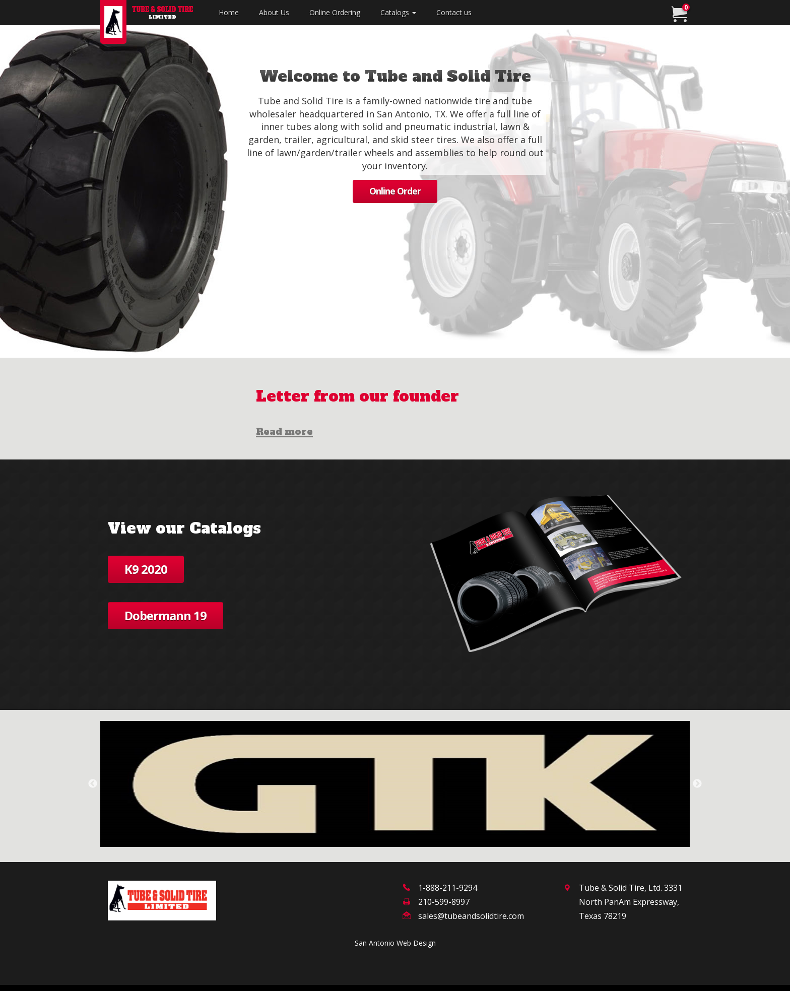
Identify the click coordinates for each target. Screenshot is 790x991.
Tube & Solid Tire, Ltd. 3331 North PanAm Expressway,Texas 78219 (630, 901)
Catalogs (398, 12)
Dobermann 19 (165, 615)
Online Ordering (334, 12)
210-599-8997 (444, 901)
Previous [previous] (93, 784)
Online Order (395, 191)
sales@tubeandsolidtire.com (471, 915)
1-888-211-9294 (447, 887)
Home (234, 12)
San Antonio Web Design (395, 943)
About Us (274, 12)
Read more (284, 432)
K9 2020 (145, 569)
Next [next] (697, 784)
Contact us (454, 12)
